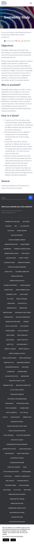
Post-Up (5, 417)
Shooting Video (9, 453)
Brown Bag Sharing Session (22, 248)
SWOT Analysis (10, 480)
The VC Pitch (17, 490)
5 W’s (15, 226)
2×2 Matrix (8, 226)
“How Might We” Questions (12, 221)
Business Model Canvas (11, 253)
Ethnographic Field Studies (23, 312)
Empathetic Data (12, 308)
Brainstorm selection (11, 244)
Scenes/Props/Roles (25, 449)
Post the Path (24, 412)
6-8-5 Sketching (24, 226)
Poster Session (15, 417)
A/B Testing (10, 230)
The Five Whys (7, 490)
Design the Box (8, 289)
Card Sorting (25, 253)
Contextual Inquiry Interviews (17, 267)
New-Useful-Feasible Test (23, 385)
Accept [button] (13, 539)
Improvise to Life (9, 362)
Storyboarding (26, 471)
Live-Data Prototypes (11, 376)
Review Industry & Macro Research (17, 444)
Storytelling (8, 476)
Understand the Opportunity (17, 494)
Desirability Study (11, 294)
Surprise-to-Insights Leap (22, 476)
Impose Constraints (25, 358)
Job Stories (25, 367)
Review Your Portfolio (9, 449)
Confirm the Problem (24, 262)
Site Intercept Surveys (17, 458)
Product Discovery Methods (17, 430)
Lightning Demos (22, 371)
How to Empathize (22, 335)
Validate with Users (17, 517)
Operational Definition (17, 394)
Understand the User (17, 503)
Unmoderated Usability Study (17, 508)
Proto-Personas (9, 435)
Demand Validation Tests (17, 280)
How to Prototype (22, 340)
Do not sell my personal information (12, 536)
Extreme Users (8, 317)
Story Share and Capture (11, 471)
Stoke (24, 467)
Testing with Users (10, 485)
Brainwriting (7, 248)
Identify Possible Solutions (17, 353)
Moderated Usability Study (17, 380)
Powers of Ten (27, 417)
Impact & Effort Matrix (9, 358)
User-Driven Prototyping (17, 512)
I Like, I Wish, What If (22, 344)
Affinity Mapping (22, 230)
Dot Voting (10, 299)
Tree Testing (27, 490)
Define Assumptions (17, 276)
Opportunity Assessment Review (17, 399)
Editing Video (11, 303)
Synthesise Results (22, 480)
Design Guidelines (25, 285)
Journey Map (11, 371)
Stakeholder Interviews (17, 462)
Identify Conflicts (24, 349)
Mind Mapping (25, 376)
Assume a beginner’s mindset (17, 239)
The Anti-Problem (24, 485)
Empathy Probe (7, 312)
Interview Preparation (12, 367)
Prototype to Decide (17, 440)
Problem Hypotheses (17, 421)
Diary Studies (24, 294)
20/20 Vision (26, 221)
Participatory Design (22, 403)
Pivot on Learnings (11, 408)
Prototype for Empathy (23, 435)
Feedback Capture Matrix (13, 321)
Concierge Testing (9, 262)
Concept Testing (23, 258)
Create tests (8, 271)
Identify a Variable (10, 349)
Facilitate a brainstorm (23, 317)
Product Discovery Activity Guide (17, 426)
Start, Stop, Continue (14, 467)
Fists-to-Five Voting (11, 326)
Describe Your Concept (10, 285)
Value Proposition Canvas (17, 521)
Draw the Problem (21, 299)
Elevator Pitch (22, 303)
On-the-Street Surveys (17, 389)
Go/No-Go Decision (23, 330)
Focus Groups (24, 326)
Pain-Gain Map (9, 403)
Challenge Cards (11, 258)
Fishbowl (26, 321)
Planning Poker (24, 408)
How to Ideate (10, 340)
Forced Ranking (10, 330)
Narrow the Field (8, 385)
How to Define (10, 335)
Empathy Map (23, 308)
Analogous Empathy (17, 235)
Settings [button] (6, 540)
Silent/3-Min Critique (23, 453)
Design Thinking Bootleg (23, 289)
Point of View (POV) (11, 412)
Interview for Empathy (23, 362)
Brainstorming (25, 244)
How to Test (10, 344)
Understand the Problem (17, 499)
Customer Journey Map (22, 271)
